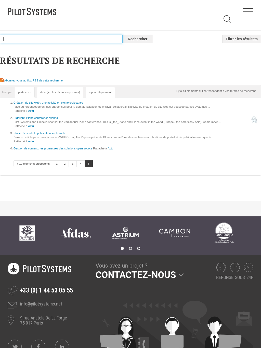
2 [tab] (130, 248)
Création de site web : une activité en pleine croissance (48, 102)
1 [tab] (122, 248)
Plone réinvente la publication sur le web (39, 133)
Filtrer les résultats (242, 39)
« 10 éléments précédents (33, 163)
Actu (31, 110)
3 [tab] (138, 248)
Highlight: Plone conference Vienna (36, 117)
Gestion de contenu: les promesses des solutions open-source (53, 148)
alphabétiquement (100, 92)
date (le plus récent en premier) (60, 92)
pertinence (24, 92)
